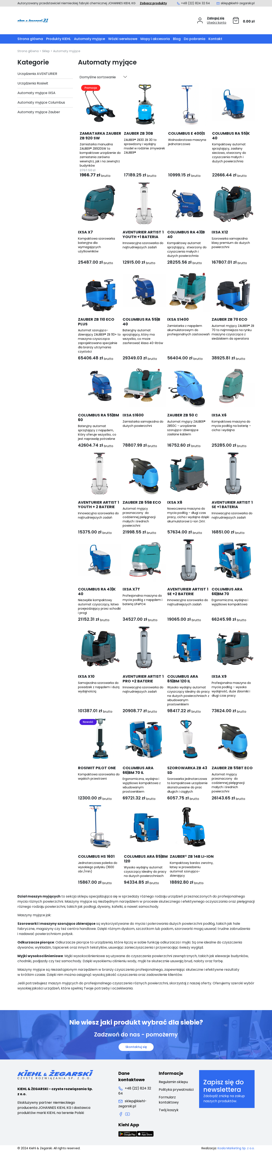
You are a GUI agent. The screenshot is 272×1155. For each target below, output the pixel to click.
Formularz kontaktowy (169, 1100)
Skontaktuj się (136, 1047)
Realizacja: (228, 1148)
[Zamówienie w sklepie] (103, 77)
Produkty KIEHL (58, 38)
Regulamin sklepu (173, 1081)
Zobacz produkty (153, 3)
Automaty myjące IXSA (36, 92)
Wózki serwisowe (122, 38)
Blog (177, 38)
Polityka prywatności (176, 1089)
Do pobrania (194, 38)
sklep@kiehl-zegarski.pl (235, 3)
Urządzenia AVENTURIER (37, 73)
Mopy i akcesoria (155, 38)
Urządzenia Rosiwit (32, 83)
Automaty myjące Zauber (38, 112)
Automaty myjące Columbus (41, 102)
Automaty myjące (89, 38)
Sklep (46, 51)
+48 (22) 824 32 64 (193, 3)
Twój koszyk (168, 1110)
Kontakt (215, 38)
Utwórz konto (216, 22)
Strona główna (30, 38)
